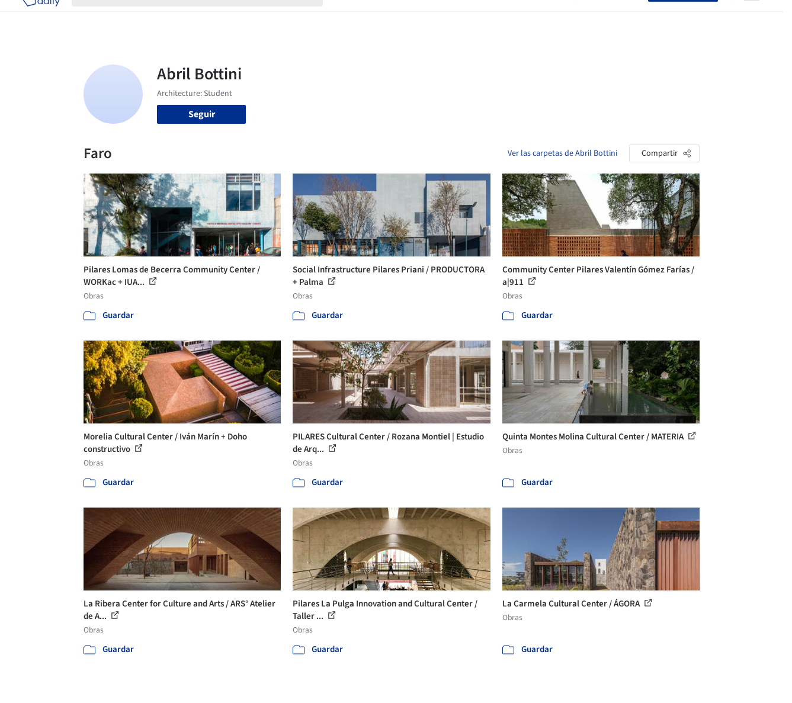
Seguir (201, 114)
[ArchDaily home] (41, 16)
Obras (347, 16)
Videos (550, 16)
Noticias (510, 16)
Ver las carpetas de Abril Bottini (562, 153)
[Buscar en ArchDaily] (207, 16)
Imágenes (388, 16)
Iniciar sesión (614, 16)
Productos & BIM (451, 16)
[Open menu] (751, 16)
